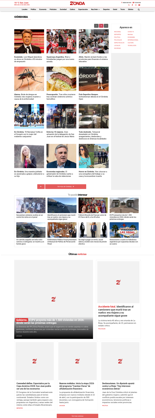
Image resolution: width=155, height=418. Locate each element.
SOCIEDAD (117, 48)
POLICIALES (118, 40)
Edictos (130, 9)
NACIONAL (117, 32)
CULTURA (131, 43)
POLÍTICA (117, 37)
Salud (115, 9)
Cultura (72, 9)
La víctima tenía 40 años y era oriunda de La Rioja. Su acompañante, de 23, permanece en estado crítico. (117, 303)
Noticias (130, 34)
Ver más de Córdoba (65, 186)
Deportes (106, 9)
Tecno (122, 9)
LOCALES (117, 45)
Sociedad (63, 9)
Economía (42, 9)
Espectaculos (83, 9)
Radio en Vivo (126, 3)
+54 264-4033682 (89, 406)
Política (33, 9)
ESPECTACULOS (119, 43)
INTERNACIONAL (133, 40)
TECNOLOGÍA (132, 45)
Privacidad (82, 411)
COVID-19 (131, 32)
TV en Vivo (137, 3)
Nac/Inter (95, 9)
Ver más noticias (77, 376)
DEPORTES (117, 34)
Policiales (53, 9)
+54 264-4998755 (91, 408)
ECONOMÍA (131, 37)
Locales (24, 9)
